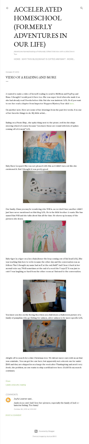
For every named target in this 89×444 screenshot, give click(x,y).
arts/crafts (15, 385)
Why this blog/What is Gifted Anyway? (44, 59)
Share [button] (8, 381)
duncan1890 (51, 436)
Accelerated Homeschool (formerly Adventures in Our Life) (40, 27)
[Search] (81, 7)
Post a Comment (13, 415)
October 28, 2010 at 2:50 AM (25, 409)
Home (17, 59)
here (72, 103)
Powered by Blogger (44, 431)
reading (23, 385)
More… (71, 59)
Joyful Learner (20, 399)
